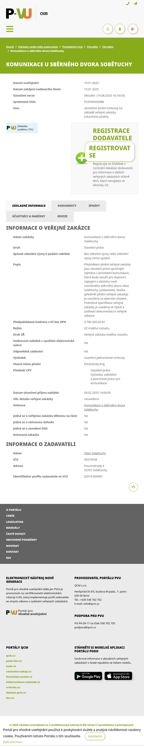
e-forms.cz (13, 687)
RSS (8, 558)
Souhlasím (95, 736)
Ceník (10, 516)
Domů (10, 47)
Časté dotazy (16, 534)
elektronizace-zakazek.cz (23, 682)
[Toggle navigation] (9, 29)
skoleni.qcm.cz (16, 692)
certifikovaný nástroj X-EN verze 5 (74, 725)
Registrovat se (109, 151)
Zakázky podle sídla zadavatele (38, 47)
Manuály (13, 528)
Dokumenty (67, 206)
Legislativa (14, 522)
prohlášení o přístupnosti (116, 725)
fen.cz (10, 698)
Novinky (12, 546)
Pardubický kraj (72, 47)
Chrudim (92, 47)
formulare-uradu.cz (19, 676)
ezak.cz (11, 666)
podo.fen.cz (14, 661)
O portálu (13, 510)
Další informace (12, 742)
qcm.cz (10, 655)
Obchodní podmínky (21, 539)
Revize (62, 216)
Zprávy (94, 206)
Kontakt (12, 551)
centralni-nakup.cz (18, 671)
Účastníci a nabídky (28, 216)
